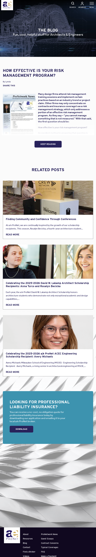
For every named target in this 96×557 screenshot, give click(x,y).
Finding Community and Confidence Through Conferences (41, 219)
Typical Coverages (49, 547)
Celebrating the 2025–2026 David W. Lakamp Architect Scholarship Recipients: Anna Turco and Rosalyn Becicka (47, 285)
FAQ (43, 552)
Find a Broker (29, 552)
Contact (26, 547)
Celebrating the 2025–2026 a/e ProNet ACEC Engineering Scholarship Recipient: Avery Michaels (41, 355)
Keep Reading (48, 144)
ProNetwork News (49, 534)
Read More (12, 234)
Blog (25, 543)
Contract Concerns (50, 543)
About (26, 534)
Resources (28, 539)
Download (21, 429)
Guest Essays (47, 539)
